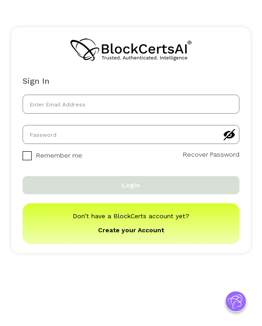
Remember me (52, 155)
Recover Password (211, 154)
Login (131, 185)
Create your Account (131, 230)
